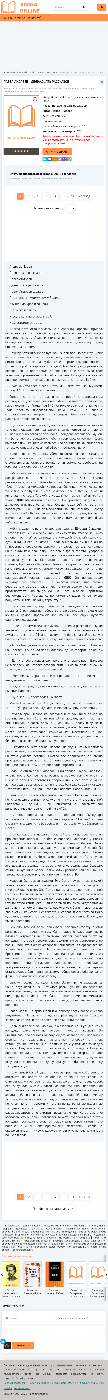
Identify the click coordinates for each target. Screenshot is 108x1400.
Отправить (23, 1345)
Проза (66, 97)
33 (72, 196)
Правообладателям (15, 1382)
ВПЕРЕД (84, 196)
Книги (55, 97)
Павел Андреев (62, 110)
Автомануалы (22, 1388)
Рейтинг (73, 1382)
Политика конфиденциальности (47, 1382)
